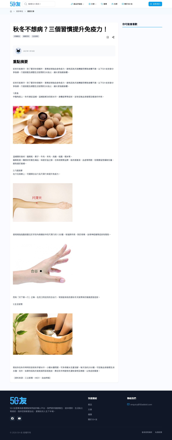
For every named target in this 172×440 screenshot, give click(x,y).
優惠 (104, 4)
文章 (90, 409)
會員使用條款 (147, 432)
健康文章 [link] (30, 11)
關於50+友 (127, 4)
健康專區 (19, 11)
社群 (114, 4)
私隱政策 (158, 432)
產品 (90, 404)
